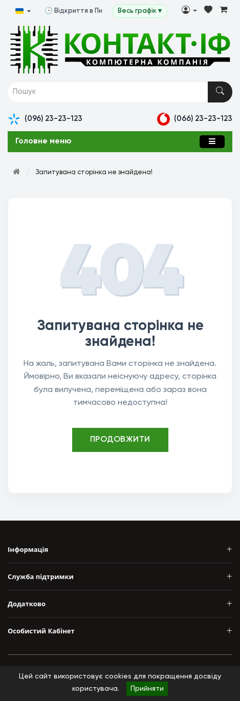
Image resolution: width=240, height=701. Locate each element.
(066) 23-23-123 (194, 119)
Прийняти (147, 688)
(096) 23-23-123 (45, 119)
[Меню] (212, 141)
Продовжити (120, 440)
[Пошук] (220, 91)
